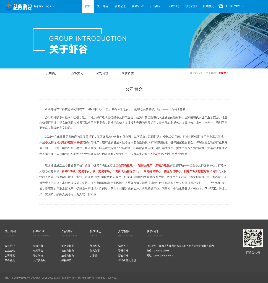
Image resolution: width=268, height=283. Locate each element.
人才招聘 (173, 6)
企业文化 (77, 73)
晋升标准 (123, 250)
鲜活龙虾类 (67, 245)
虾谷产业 (138, 6)
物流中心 (38, 245)
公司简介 (52, 73)
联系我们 (191, 6)
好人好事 (95, 250)
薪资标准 (123, 255)
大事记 (93, 255)
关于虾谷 (102, 6)
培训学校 (38, 255)
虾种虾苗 (66, 260)
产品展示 (156, 6)
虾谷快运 (209, 6)
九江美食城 (39, 260)
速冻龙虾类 (67, 255)
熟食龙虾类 (67, 250)
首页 (88, 6)
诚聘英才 (123, 245)
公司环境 (102, 73)
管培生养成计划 (127, 260)
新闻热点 (95, 245)
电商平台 (38, 250)
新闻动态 (120, 6)
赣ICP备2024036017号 (17, 277)
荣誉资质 (128, 73)
